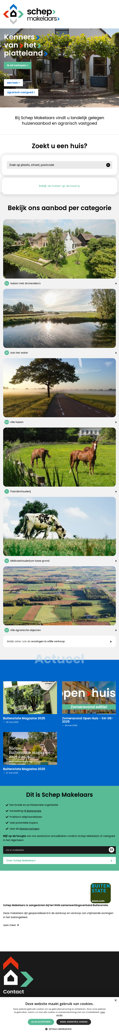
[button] (60, 1028)
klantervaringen (29, 829)
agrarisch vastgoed (21, 92)
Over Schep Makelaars (59, 860)
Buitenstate (34, 811)
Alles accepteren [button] (41, 1021)
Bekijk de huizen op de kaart (59, 186)
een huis (13, 83)
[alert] (59, 1016)
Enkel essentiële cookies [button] (73, 1021)
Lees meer (11, 925)
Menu (113, 14)
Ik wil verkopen (17, 65)
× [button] (115, 1000)
